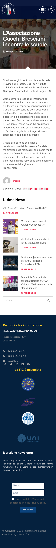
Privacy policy (38, 502)
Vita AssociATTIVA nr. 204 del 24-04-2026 (25, 208)
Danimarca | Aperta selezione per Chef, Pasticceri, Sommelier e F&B (36, 261)
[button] (42, 9)
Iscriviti (28, 509)
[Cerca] (49, 301)
